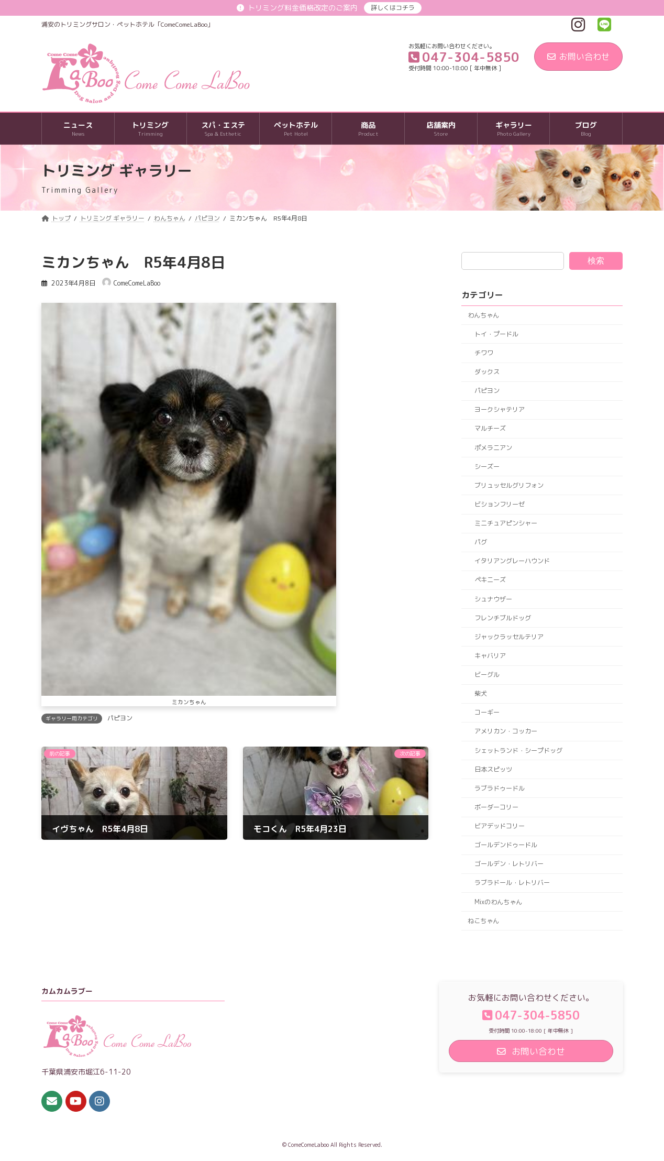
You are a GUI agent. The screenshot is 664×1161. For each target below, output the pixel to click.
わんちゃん (483, 315)
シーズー (487, 466)
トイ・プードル (496, 334)
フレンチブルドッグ (502, 618)
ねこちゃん (483, 920)
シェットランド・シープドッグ (518, 750)
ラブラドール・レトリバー (512, 883)
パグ (480, 542)
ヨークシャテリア (499, 410)
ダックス (487, 371)
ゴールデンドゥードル (505, 844)
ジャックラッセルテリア (509, 636)
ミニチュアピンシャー (505, 523)
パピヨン (119, 718)
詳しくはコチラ (393, 7)
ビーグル (487, 674)
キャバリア (490, 655)
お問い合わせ (578, 56)
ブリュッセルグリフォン (509, 485)
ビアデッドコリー (499, 826)
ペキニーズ (490, 580)
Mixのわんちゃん (498, 901)
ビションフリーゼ (499, 504)
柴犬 (480, 693)
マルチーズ (490, 428)
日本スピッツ (493, 769)
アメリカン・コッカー (505, 731)
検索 (596, 260)
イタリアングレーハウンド (512, 561)
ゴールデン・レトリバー (509, 864)
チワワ (483, 352)
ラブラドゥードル (499, 788)
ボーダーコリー (496, 807)
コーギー (487, 712)
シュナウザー (493, 599)
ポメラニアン (493, 447)
